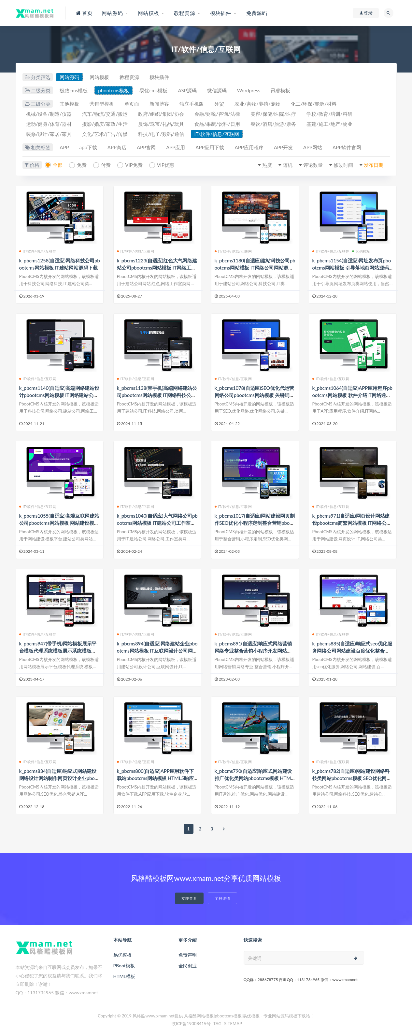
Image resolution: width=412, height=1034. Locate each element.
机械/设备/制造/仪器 (49, 114)
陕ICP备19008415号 (191, 1023)
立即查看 (189, 898)
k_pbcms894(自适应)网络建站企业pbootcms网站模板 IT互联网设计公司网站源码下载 (157, 651)
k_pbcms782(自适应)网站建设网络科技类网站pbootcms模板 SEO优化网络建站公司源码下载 (352, 778)
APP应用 (175, 147)
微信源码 (217, 90)
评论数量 (313, 165)
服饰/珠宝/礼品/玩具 (161, 124)
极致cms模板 (74, 90)
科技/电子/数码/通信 (161, 134)
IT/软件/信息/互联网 (216, 134)
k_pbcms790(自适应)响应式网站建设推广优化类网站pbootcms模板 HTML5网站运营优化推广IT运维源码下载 (254, 778)
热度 (267, 165)
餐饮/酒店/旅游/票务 (273, 124)
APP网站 (312, 147)
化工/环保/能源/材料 (313, 104)
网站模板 (99, 77)
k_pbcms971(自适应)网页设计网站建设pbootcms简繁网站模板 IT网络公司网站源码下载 (351, 523)
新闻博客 (159, 104)
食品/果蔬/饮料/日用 (217, 124)
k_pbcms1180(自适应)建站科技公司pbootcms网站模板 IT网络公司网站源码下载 (255, 268)
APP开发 (283, 147)
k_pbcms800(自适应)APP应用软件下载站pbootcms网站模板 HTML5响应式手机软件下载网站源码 (155, 778)
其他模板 (69, 104)
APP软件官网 (347, 147)
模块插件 (159, 77)
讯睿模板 (280, 90)
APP (64, 147)
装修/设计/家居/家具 (49, 134)
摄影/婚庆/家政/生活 (105, 124)
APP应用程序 (248, 147)
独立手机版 (191, 104)
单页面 (131, 104)
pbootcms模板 (113, 90)
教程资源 (129, 77)
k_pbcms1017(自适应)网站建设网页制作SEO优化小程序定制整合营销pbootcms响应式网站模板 (255, 523)
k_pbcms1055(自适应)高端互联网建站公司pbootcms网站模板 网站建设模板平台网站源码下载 (59, 523)
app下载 (88, 147)
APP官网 (146, 147)
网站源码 (69, 77)
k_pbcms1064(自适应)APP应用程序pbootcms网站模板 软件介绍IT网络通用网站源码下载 (352, 395)
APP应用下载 (209, 147)
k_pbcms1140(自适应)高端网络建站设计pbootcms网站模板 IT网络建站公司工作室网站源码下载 (59, 395)
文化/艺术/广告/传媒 (105, 134)
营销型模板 (102, 104)
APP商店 (116, 147)
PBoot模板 (124, 965)
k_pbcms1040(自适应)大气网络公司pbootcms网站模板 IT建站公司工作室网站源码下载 (157, 523)
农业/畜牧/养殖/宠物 (257, 104)
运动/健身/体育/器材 (49, 124)
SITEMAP (233, 1023)
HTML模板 (124, 976)
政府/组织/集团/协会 (161, 114)
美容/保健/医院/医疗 (273, 114)
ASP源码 (187, 90)
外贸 (219, 104)
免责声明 (187, 955)
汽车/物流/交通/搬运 (105, 114)
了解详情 (222, 898)
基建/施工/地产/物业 (329, 124)
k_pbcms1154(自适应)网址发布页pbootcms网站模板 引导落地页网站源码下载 (351, 268)
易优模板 (122, 955)
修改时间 (343, 165)
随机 (287, 165)
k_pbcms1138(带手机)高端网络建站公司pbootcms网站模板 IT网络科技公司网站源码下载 (157, 395)
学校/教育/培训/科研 (329, 114)
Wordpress (248, 90)
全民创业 (187, 965)
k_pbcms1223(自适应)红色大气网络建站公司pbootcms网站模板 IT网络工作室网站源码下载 (157, 268)
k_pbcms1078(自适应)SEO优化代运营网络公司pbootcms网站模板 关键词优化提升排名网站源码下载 (254, 395)
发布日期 (373, 165)
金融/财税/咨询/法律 (217, 114)
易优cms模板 (153, 90)
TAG (217, 1023)
